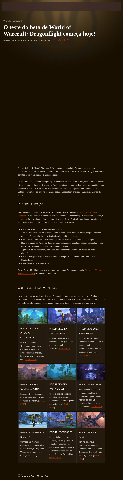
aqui (75, 122)
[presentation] (9, 6)
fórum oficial (66, 373)
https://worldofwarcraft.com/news (39, 373)
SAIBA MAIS (31, 245)
